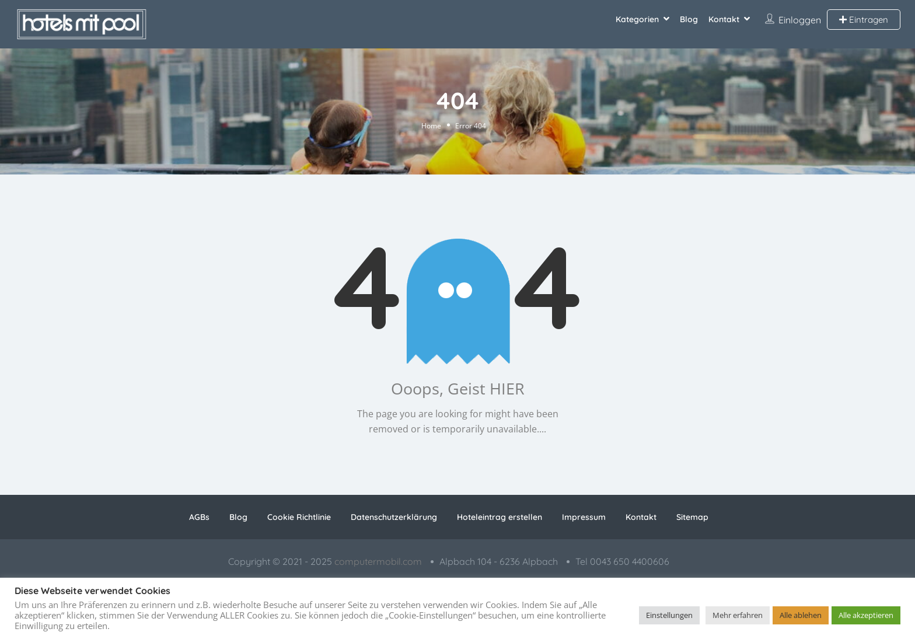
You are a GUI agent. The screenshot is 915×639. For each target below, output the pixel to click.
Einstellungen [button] (669, 615)
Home (431, 125)
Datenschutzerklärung (394, 517)
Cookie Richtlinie (299, 517)
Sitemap (692, 517)
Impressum (584, 517)
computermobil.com (378, 561)
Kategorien (637, 19)
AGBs (199, 517)
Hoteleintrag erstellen (499, 517)
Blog (689, 19)
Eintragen (863, 19)
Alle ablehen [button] (801, 615)
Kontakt (723, 19)
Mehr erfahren (738, 615)
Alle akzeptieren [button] (866, 615)
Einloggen (799, 20)
